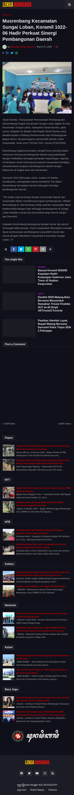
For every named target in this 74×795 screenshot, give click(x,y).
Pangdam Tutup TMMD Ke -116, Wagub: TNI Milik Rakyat (40, 586)
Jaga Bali (21, 790)
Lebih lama (64, 423)
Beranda (6, 15)
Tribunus (52, 790)
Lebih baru (9, 423)
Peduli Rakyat (37, 790)
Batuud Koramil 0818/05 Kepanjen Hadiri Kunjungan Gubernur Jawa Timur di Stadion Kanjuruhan (54, 277)
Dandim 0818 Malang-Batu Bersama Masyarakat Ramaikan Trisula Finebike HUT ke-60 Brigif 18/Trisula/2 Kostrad (54, 304)
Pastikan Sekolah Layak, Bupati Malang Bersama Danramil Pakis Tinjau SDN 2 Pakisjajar (54, 325)
